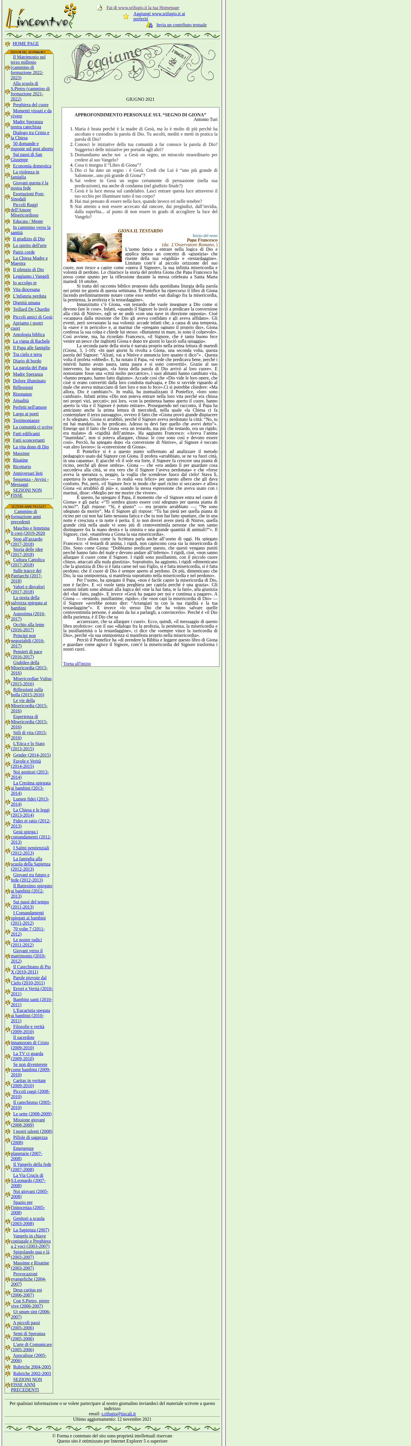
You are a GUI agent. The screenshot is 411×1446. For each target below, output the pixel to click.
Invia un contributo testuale (181, 24)
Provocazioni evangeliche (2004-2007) (28, 1279)
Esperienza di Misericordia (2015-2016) (29, 721)
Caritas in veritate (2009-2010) (28, 1083)
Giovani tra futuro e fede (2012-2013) (30, 877)
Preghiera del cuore (30, 104)
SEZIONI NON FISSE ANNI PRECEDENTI (26, 1384)
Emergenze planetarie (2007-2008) (26, 1153)
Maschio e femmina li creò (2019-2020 (30, 531)
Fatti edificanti (26, 433)
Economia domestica (32, 165)
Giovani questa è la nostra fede (29, 185)
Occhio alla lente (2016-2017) (27, 627)
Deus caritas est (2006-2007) (26, 1292)
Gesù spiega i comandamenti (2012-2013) (31, 837)
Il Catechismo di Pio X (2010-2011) (31, 969)
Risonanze (22, 394)
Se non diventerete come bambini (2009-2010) (30, 1069)
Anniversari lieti (27, 473)
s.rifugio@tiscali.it (119, 1413)
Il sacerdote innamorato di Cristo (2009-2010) (30, 1042)
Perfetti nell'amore (30, 407)
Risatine (20, 460)
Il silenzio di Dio (28, 269)
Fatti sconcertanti (29, 440)
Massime (21, 453)
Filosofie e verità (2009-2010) (27, 1029)
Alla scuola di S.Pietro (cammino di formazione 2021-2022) (30, 91)
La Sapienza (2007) (31, 1229)
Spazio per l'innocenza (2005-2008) (28, 1207)
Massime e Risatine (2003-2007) (30, 1265)
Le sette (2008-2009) (32, 1113)
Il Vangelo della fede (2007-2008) (31, 1167)
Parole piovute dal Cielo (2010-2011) (28, 980)
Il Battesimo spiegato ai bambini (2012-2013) (31, 891)
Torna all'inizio (77, 663)
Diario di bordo (27, 360)
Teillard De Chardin (31, 309)
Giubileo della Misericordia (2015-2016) (29, 667)
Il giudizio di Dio (29, 238)
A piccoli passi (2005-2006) (25, 1325)
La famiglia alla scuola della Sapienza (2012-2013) (30, 864)
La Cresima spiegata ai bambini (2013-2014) (31, 788)
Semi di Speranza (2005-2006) (28, 1336)
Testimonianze (26, 420)
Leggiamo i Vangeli (31, 276)
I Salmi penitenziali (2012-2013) (30, 850)
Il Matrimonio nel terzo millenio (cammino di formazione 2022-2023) (28, 67)
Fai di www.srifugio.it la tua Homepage (142, 7)
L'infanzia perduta (29, 296)
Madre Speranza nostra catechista (27, 124)
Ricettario (22, 466)
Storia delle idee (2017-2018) (27, 552)
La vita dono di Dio (31, 446)
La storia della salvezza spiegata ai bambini (29, 602)
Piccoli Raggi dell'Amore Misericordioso (24, 209)
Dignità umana (26, 302)
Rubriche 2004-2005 (32, 1366)
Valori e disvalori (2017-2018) (28, 589)
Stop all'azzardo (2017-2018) (26, 542)
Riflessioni (23, 387)
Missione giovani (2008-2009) (28, 1122)
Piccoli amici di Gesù (32, 317)
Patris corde (24, 252)
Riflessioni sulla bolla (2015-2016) (27, 692)
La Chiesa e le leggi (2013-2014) (30, 812)
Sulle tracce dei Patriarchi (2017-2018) (26, 575)
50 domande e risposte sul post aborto (32, 146)
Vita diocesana (26, 289)
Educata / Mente (28, 221)
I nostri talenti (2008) (32, 1131)
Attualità (21, 400)
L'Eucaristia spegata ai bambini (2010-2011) (30, 1015)
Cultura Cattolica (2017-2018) (28, 562)
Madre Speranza (28, 374)
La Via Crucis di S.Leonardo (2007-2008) (28, 1180)
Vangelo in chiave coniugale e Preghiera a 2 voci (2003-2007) (31, 1241)
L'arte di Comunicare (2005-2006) (31, 1347)
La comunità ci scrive (32, 427)
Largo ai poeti (25, 413)
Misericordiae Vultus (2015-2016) (31, 681)
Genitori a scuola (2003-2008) (27, 1221)
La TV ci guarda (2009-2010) (27, 1056)
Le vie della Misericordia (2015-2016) (29, 705)
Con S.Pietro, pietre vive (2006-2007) (30, 1303)
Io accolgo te (25, 282)
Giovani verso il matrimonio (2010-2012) (28, 955)
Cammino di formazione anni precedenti (26, 516)
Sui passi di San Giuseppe (26, 157)
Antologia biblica (29, 334)
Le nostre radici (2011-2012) (26, 942)
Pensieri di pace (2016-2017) (26, 654)
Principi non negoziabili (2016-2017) (28, 640)
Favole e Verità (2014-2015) (26, 764)
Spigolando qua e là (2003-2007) (30, 1255)
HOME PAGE (26, 43)
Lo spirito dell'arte (30, 245)
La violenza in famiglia (25, 174)
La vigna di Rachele (31, 341)
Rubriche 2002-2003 (32, 1373)
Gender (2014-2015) (32, 755)
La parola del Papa (30, 367)
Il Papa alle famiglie (31, 347)
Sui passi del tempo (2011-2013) (30, 904)
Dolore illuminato (29, 380)
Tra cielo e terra (27, 354)
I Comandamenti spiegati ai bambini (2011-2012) (28, 918)
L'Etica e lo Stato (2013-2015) (28, 746)
